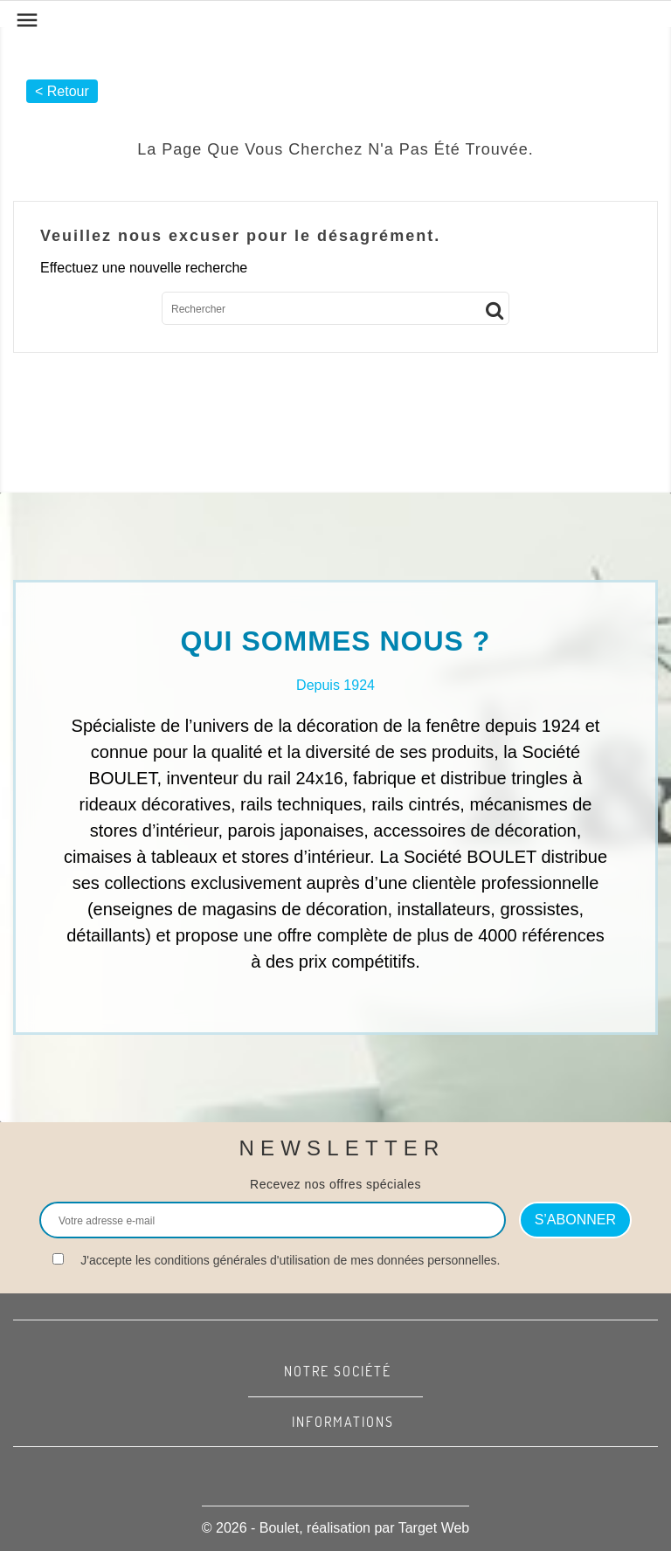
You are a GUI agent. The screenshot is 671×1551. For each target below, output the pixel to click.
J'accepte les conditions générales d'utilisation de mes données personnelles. (290, 1260)
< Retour (62, 91)
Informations (343, 1421)
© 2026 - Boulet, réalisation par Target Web (335, 1527)
